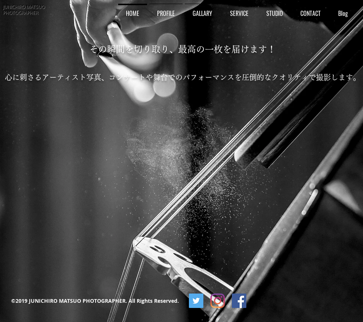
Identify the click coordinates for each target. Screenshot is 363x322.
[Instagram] (217, 301)
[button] (202, 10)
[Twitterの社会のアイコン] (196, 301)
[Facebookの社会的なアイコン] (239, 301)
